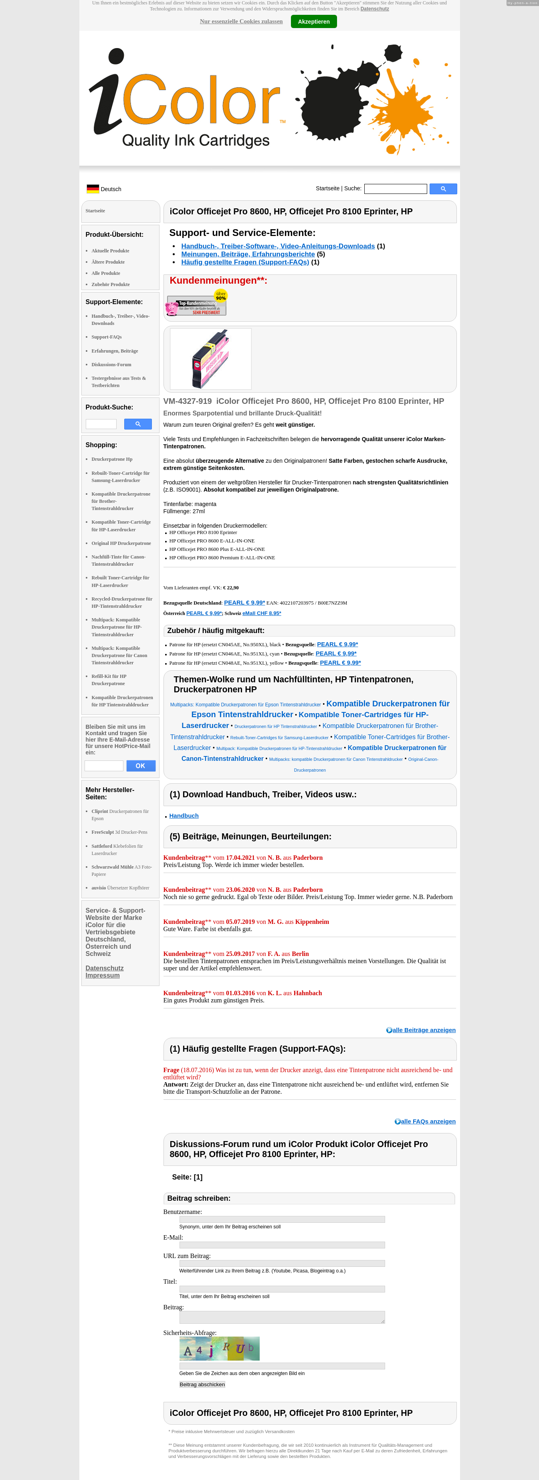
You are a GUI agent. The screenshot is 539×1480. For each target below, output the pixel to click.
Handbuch (184, 815)
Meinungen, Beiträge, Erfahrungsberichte (248, 254)
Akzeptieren (314, 21)
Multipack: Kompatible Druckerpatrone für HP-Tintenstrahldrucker (117, 627)
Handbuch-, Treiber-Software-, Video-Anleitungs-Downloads (278, 246)
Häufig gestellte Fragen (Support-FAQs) (245, 262)
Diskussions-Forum (111, 364)
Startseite (327, 188)
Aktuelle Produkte (110, 251)
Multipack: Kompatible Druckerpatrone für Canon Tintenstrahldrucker (119, 655)
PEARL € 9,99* (244, 602)
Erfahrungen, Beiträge (115, 351)
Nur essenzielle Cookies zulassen (241, 21)
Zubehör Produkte (111, 284)
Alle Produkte (106, 273)
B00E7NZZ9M (332, 603)
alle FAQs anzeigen (428, 1121)
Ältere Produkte (108, 262)
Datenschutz (375, 9)
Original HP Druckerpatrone (121, 543)
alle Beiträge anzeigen (424, 1029)
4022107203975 (297, 603)
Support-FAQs (107, 337)
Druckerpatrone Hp (112, 459)
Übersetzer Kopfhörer (120, 888)
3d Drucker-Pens (120, 832)
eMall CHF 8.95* (261, 613)
